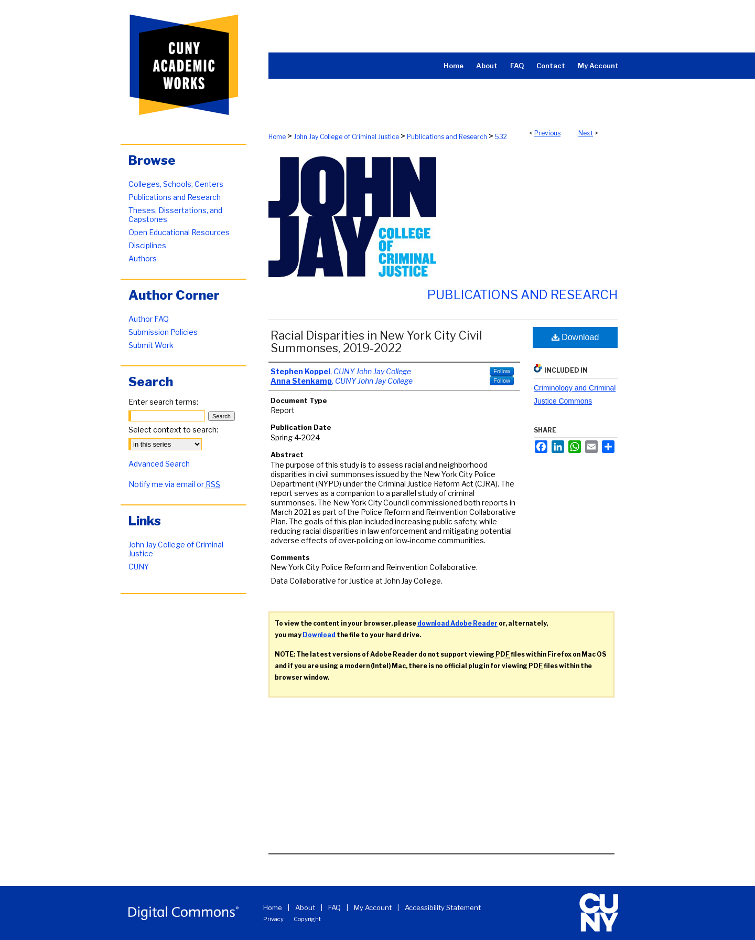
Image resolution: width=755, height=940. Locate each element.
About (305, 907)
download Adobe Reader (457, 623)
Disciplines (147, 245)
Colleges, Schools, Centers (175, 183)
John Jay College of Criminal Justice (346, 137)
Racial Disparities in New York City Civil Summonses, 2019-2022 (376, 342)
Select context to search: (173, 429)
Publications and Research (447, 137)
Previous (547, 133)
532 (501, 137)
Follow (501, 371)
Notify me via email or (174, 484)
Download (575, 337)
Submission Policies (163, 332)
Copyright (307, 919)
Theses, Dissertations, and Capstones (175, 215)
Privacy (273, 919)
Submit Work (151, 345)
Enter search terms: (163, 401)
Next (585, 133)
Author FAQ (148, 318)
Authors (142, 258)
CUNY (138, 566)
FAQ (334, 907)
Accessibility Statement (443, 907)
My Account (373, 907)
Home (277, 137)
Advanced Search (159, 463)
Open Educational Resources (179, 232)
